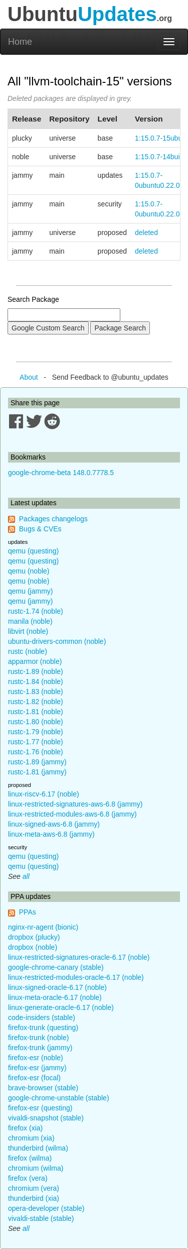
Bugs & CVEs (40, 529)
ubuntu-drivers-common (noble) (57, 641)
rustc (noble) (27, 651)
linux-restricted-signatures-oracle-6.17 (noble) (78, 957)
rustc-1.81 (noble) (35, 712)
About (29, 377)
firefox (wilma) (30, 1158)
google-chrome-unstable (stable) (58, 1098)
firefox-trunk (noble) (38, 1038)
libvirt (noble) (28, 631)
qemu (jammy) (30, 591)
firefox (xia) (25, 1128)
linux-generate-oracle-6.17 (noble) (61, 1007)
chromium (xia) (31, 1138)
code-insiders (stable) (41, 1017)
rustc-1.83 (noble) (35, 692)
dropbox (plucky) (34, 937)
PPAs (27, 912)
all (26, 876)
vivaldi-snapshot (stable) (46, 1118)
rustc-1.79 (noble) (35, 732)
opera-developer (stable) (46, 1208)
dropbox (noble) (32, 947)
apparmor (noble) (35, 661)
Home (20, 42)
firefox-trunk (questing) (43, 1028)
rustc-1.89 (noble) (35, 671)
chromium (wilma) (35, 1168)
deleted (146, 233)
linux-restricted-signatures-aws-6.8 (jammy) (75, 804)
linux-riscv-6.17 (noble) (43, 794)
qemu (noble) (29, 571)
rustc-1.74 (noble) (35, 611)
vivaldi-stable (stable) (41, 1218)
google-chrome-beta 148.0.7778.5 (61, 473)
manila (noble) (30, 621)
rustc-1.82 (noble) (35, 702)
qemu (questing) (33, 551)
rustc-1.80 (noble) (35, 722)
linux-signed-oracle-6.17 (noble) (57, 987)
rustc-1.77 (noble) (35, 742)
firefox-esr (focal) (34, 1078)
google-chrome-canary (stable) (56, 967)
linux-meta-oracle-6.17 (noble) (55, 997)
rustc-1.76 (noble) (35, 752)
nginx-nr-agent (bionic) (43, 927)
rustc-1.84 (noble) (35, 681)
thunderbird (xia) (33, 1198)
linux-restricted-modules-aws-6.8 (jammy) (72, 814)
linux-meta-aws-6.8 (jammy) (51, 834)
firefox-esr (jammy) (37, 1068)
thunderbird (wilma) (38, 1148)
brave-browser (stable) (43, 1088)
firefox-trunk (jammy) (40, 1048)
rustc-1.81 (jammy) (37, 772)
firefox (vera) (28, 1178)
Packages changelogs (53, 519)
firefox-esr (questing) (40, 1108)
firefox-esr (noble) (35, 1058)
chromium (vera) (33, 1188)
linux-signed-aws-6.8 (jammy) (54, 824)
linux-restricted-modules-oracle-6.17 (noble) (76, 977)
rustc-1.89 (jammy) (37, 762)
